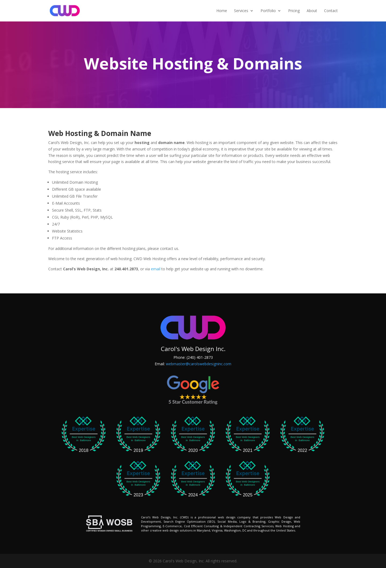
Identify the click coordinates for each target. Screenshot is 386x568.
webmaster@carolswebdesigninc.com (198, 363)
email (155, 268)
